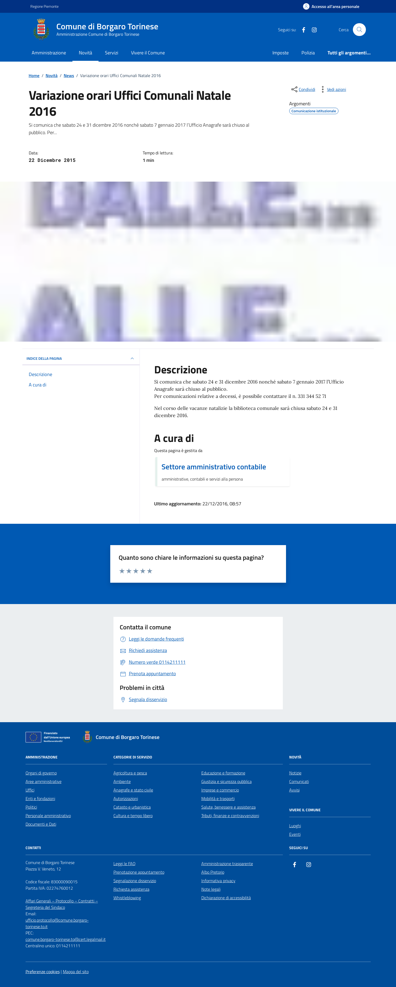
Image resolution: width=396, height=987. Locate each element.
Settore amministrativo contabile (214, 466)
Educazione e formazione (223, 773)
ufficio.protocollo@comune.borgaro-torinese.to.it (57, 923)
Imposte (280, 52)
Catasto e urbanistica (132, 807)
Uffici (30, 790)
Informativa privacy (218, 880)
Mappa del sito (76, 971)
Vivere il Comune (148, 52)
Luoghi (295, 825)
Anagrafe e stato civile (133, 790)
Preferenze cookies (43, 971)
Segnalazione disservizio (134, 880)
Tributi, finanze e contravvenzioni (230, 815)
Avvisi (294, 790)
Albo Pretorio (212, 872)
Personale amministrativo (48, 815)
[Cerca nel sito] (359, 29)
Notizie (295, 773)
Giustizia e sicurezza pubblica (226, 781)
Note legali (211, 889)
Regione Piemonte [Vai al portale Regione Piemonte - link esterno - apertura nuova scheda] (44, 6)
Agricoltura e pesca (130, 773)
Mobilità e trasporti (218, 798)
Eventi (295, 834)
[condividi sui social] (302, 89)
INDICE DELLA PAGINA (81, 358)
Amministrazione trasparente (227, 863)
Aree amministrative (44, 781)
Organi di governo (41, 773)
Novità (85, 52)
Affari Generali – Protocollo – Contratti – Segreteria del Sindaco (62, 904)
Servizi (111, 52)
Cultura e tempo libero (133, 815)
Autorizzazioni (125, 798)
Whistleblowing (127, 897)
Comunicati (299, 781)
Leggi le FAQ (124, 863)
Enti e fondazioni (40, 798)
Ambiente (122, 781)
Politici (31, 807)
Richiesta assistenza (131, 889)
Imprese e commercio (220, 790)
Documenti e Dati (41, 824)
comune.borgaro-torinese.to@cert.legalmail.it (66, 939)
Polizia (308, 52)
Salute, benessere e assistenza (228, 807)
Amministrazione (49, 52)
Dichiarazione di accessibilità (226, 897)
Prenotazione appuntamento (138, 872)
